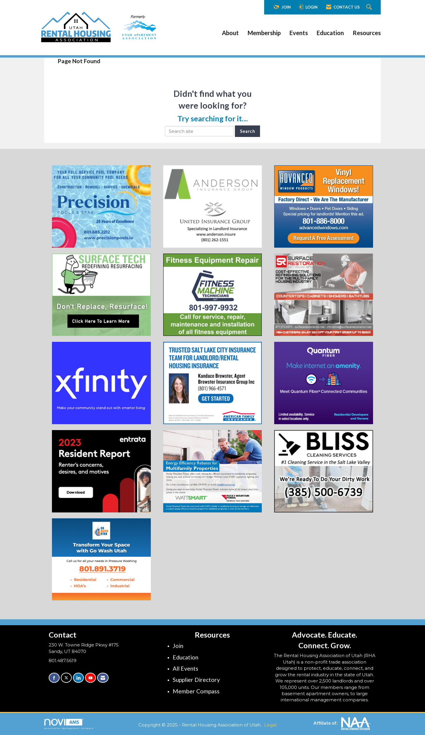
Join (178, 645)
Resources (367, 32)
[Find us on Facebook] (54, 678)
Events (299, 32)
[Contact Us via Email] (103, 678)
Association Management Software (69, 724)
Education (330, 32)
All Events (185, 668)
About (230, 32)
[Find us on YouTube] (90, 678)
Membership (264, 32)
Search (247, 131)
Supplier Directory (196, 679)
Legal (270, 725)
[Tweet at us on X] (66, 678)
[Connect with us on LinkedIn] (78, 678)
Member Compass (196, 691)
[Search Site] (369, 7)
